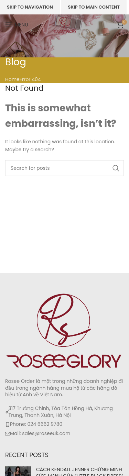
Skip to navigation (30, 7)
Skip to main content (94, 7)
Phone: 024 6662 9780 (36, 424)
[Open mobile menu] (17, 25)
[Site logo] (64, 24)
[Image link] (64, 330)
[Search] (64, 168)
